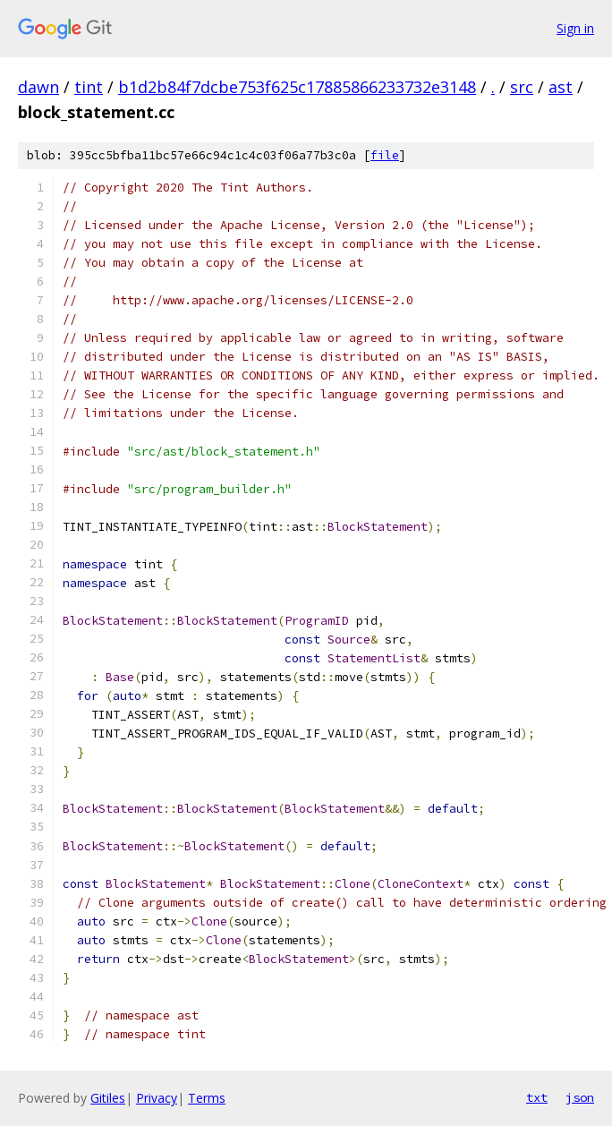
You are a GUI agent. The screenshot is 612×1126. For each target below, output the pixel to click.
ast (560, 87)
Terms (206, 1097)
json (579, 1097)
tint (88, 87)
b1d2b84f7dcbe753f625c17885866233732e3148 (297, 87)
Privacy (156, 1097)
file (384, 155)
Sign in (575, 28)
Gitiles (107, 1097)
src (521, 87)
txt (537, 1097)
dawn (38, 87)
